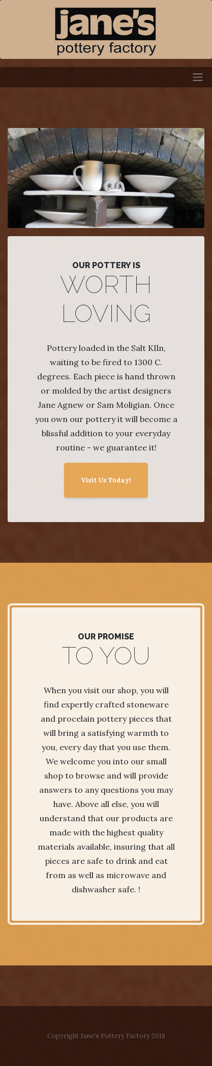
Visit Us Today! (106, 480)
